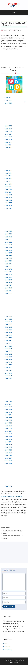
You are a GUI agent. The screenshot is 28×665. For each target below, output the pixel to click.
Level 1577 (8, 404)
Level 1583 (8, 420)
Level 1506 (8, 131)
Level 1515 (8, 176)
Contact (5, 644)
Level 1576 (8, 401)
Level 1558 (8, 332)
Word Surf (6, 527)
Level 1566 (8, 354)
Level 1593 (8, 447)
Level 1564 (8, 349)
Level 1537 (8, 256)
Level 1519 (8, 187)
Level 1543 (8, 272)
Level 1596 (8, 455)
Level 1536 (8, 253)
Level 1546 (8, 280)
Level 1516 (8, 179)
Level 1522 (8, 195)
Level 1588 (8, 434)
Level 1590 (8, 439)
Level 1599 (8, 463)
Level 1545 (8, 277)
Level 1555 (8, 324)
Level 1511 (8, 145)
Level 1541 (8, 266)
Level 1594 (8, 450)
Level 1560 (8, 338)
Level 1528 (8, 231)
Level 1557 (8, 330)
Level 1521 (8, 192)
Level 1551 (8, 293)
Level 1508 (8, 137)
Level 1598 (8, 461)
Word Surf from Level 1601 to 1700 (12, 497)
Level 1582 (8, 418)
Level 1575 (8, 378)
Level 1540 (8, 264)
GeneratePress (14, 662)
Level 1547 (8, 283)
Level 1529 (8, 234)
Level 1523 (8, 197)
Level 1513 (8, 170)
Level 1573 (8, 373)
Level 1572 (8, 370)
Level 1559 (8, 335)
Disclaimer (6, 647)
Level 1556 (8, 327)
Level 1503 (8, 103)
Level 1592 (8, 445)
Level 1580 (8, 412)
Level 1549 (8, 288)
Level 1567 (8, 357)
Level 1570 (8, 365)
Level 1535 (8, 250)
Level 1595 (8, 453)
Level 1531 (8, 239)
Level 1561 (8, 341)
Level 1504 (8, 126)
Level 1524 (8, 200)
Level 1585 (8, 426)
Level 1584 (8, 423)
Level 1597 (8, 458)
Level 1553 (8, 319)
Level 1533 (8, 245)
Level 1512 (8, 148)
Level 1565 (8, 351)
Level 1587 (8, 431)
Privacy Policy (7, 650)
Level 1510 (8, 142)
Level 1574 (8, 376)
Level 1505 (8, 129)
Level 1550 (8, 291)
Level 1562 (8, 343)
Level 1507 (8, 134)
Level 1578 (8, 407)
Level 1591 (8, 442)
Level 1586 (8, 428)
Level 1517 (8, 181)
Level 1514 (8, 173)
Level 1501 (8, 98)
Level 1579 (8, 409)
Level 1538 (8, 258)
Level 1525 (8, 203)
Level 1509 (8, 139)
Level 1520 (8, 189)
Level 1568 (8, 359)
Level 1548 (8, 285)
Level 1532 (8, 242)
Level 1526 (8, 206)
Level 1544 (8, 274)
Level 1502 (8, 100)
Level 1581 (8, 415)
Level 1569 (8, 362)
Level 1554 (8, 322)
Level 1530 (8, 237)
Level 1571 (8, 368)
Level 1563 (8, 346)
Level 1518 (8, 184)
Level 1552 (8, 316)
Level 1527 (8, 208)
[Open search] (25, 102)
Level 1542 (8, 269)
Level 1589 (8, 436)
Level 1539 (8, 261)
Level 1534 (8, 247)
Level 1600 (8, 486)
